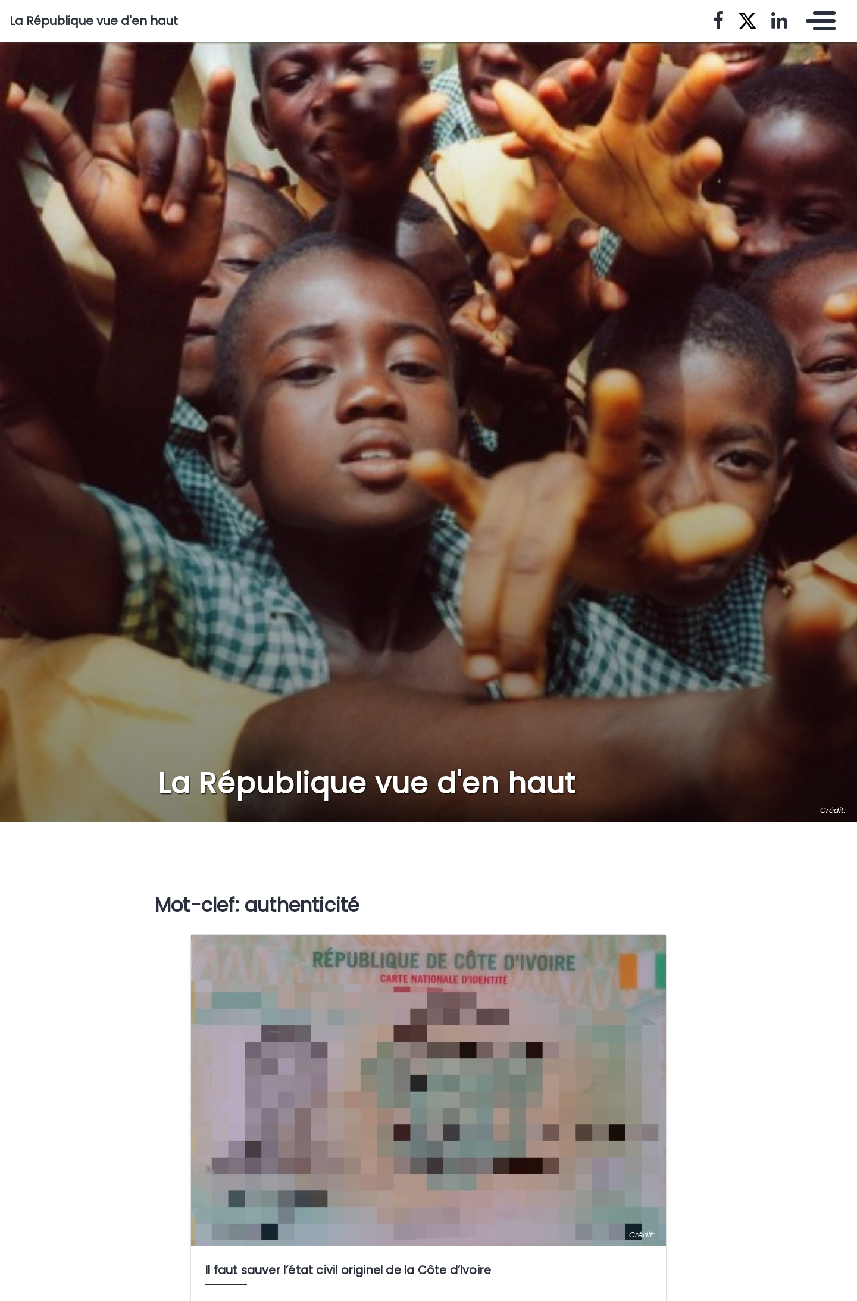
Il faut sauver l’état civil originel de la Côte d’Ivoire (348, 1270)
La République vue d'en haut (94, 21)
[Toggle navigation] (817, 21)
